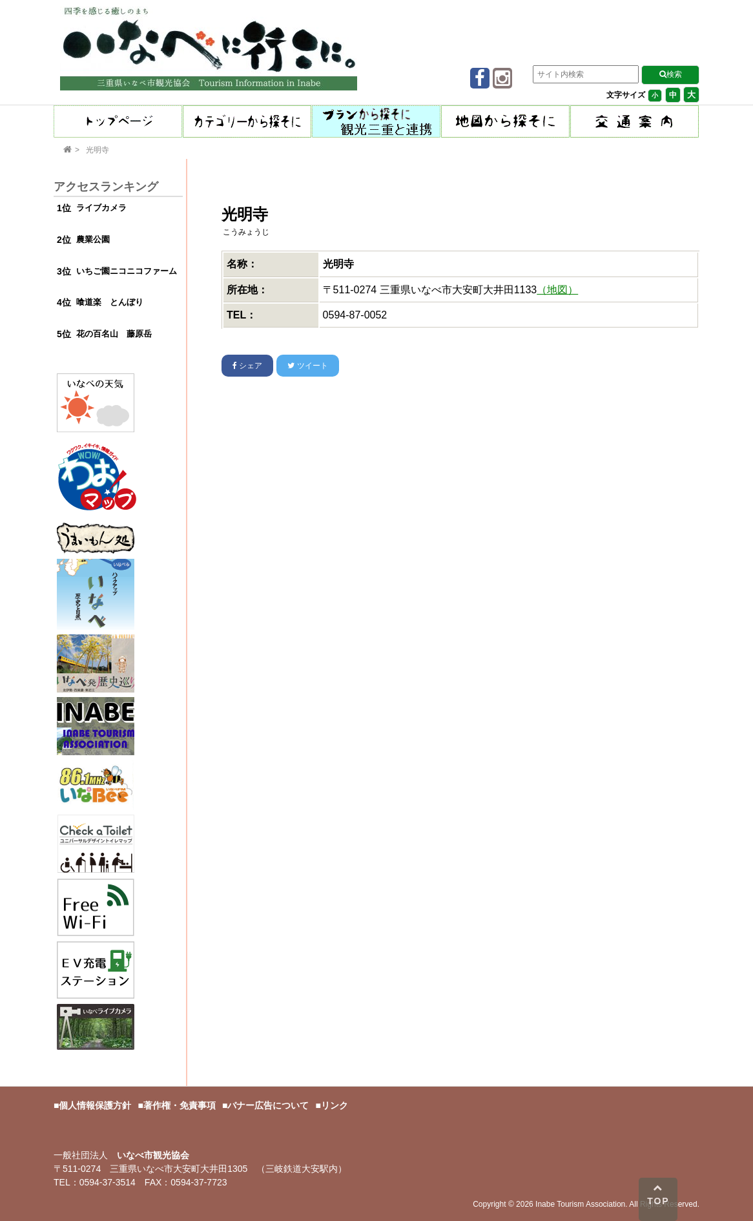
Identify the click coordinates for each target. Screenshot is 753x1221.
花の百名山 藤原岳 (114, 334)
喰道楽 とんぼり (109, 302)
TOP (658, 1194)
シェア (247, 365)
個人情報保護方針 (95, 1105)
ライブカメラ (101, 208)
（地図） (557, 289)
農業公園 (93, 239)
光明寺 (97, 149)
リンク (334, 1105)
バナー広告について (268, 1105)
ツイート (307, 365)
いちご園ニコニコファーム (126, 271)
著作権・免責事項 (179, 1105)
